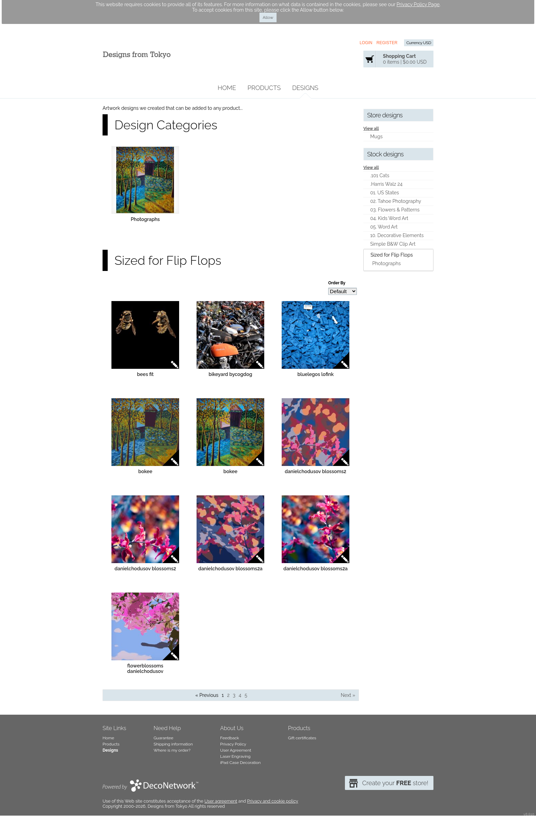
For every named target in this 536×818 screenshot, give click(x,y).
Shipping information (173, 744)
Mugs (376, 136)
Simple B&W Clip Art (392, 244)
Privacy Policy (233, 744)
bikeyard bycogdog (230, 374)
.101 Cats (379, 175)
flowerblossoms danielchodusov (145, 668)
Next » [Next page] (348, 695)
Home (227, 87)
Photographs (145, 219)
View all (371, 128)
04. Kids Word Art (389, 218)
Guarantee (163, 738)
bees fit (145, 374)
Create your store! (395, 783)
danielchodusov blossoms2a (230, 568)
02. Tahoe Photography (395, 201)
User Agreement (235, 750)
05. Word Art (384, 227)
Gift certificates (302, 738)
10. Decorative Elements (397, 235)
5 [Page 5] (245, 695)
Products (264, 87)
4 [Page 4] (240, 695)
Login (366, 42)
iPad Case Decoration (240, 762)
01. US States (384, 192)
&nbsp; (145, 180)
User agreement (220, 801)
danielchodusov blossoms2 (315, 471)
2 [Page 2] (228, 695)
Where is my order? (171, 750)
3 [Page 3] (234, 695)
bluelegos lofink (315, 374)
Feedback (229, 738)
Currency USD (418, 42)
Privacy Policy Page (418, 4)
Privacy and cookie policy (272, 801)
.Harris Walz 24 (386, 184)
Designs (305, 87)
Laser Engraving (235, 756)
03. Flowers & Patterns (394, 209)
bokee (145, 471)
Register (386, 42)
